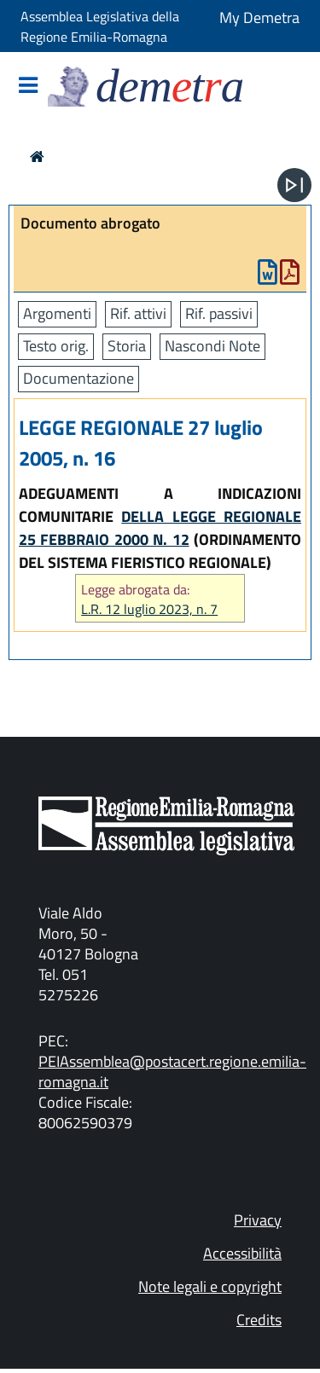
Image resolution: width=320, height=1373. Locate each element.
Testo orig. (56, 345)
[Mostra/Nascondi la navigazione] (28, 86)
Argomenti (57, 313)
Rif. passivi (219, 313)
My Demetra (259, 17)
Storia (127, 345)
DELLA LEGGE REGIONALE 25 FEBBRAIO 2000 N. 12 (160, 528)
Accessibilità (242, 1253)
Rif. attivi (138, 313)
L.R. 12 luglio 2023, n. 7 (149, 609)
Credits (259, 1319)
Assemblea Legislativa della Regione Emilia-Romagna (99, 26)
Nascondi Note (212, 345)
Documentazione (78, 378)
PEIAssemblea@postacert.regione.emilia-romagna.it (172, 1071)
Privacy (258, 1219)
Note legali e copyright (210, 1286)
